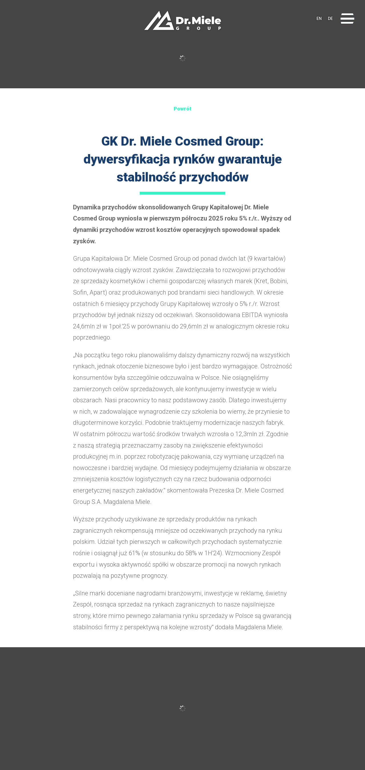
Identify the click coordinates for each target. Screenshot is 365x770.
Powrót (182, 109)
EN (319, 18)
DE (330, 18)
